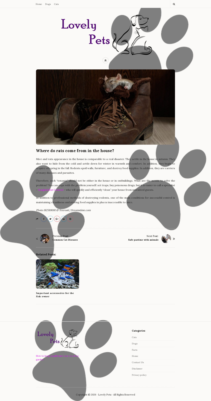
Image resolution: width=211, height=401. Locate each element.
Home (39, 4)
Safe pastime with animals (143, 239)
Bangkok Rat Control (50, 189)
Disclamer (137, 368)
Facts (134, 349)
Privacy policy (139, 375)
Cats (56, 4)
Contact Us (138, 362)
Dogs (48, 4)
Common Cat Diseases (65, 239)
